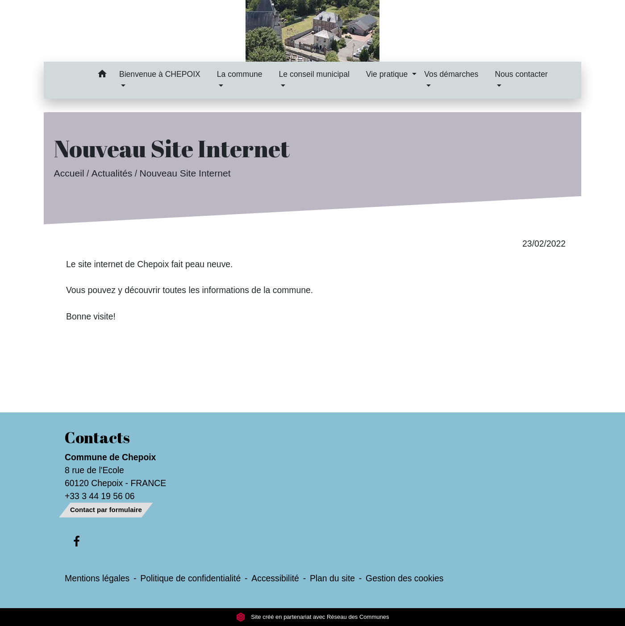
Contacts (97, 437)
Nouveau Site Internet (184, 173)
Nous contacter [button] (521, 74)
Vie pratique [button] (388, 74)
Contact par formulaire (106, 509)
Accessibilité (275, 578)
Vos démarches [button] (451, 74)
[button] (102, 75)
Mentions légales (97, 578)
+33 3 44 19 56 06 (100, 496)
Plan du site (332, 578)
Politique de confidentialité (190, 578)
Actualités (112, 173)
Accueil (69, 173)
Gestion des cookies (404, 578)
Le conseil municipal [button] (314, 74)
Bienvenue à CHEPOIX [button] (159, 74)
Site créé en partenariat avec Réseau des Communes (312, 616)
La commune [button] (239, 74)
